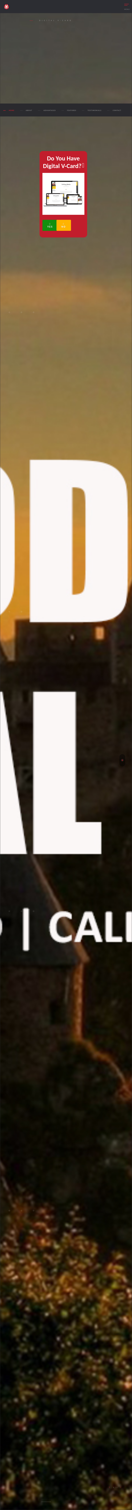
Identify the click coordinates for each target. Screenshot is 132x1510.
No (63, 225)
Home (12, 110)
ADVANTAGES (50, 110)
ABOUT (29, 110)
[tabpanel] (66, 761)
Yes (50, 225)
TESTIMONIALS (95, 110)
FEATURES (71, 110)
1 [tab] (122, 760)
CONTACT (117, 110)
